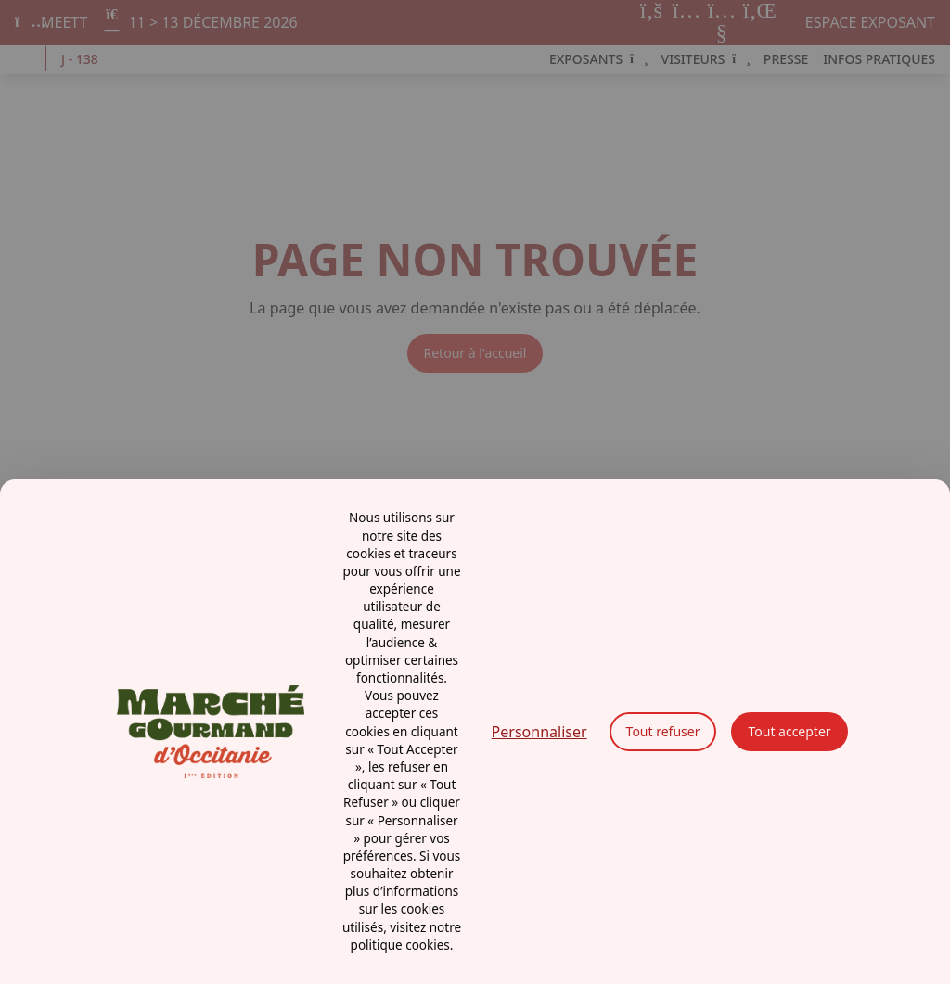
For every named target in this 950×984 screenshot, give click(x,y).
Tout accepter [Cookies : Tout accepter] (789, 731)
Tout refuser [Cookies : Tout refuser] (663, 731)
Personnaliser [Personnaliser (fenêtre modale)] (539, 732)
